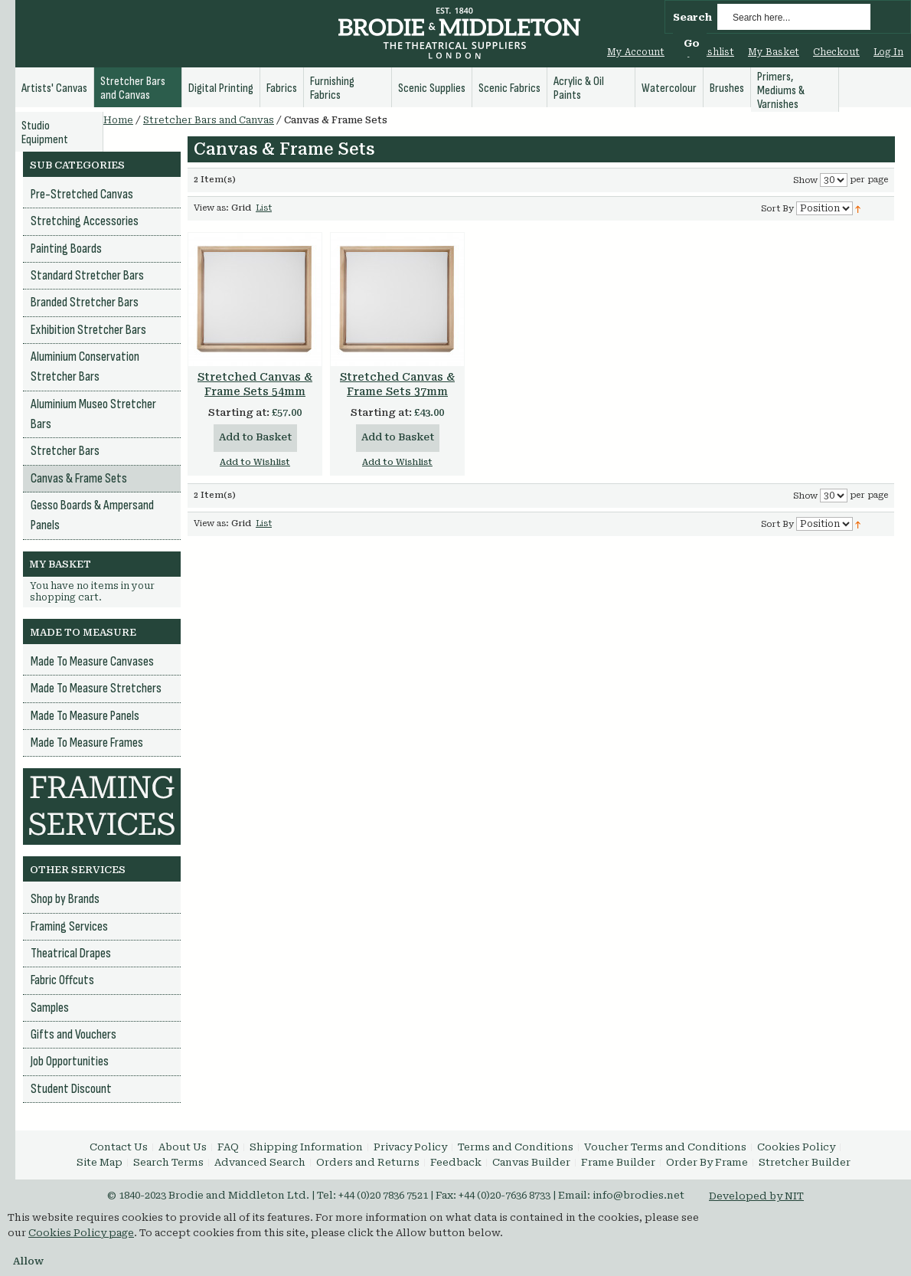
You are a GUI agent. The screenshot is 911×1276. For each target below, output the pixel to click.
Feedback (456, 1162)
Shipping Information (306, 1147)
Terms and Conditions (515, 1147)
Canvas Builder (531, 1162)
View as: (211, 208)
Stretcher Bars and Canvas (208, 120)
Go (692, 43)
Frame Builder (618, 1162)
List (264, 208)
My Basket (773, 52)
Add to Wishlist (255, 462)
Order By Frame (707, 1162)
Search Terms (168, 1162)
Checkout (836, 52)
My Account (635, 52)
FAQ (228, 1147)
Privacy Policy (410, 1147)
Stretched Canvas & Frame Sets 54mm (255, 384)
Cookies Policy (796, 1147)
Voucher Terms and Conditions (665, 1147)
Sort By (777, 209)
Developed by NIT (756, 1196)
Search (692, 17)
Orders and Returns (368, 1162)
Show (805, 180)
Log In (888, 52)
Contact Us (119, 1147)
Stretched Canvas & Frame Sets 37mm (397, 384)
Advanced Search (259, 1162)
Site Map (99, 1162)
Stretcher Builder (805, 1162)
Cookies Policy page (81, 1232)
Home (118, 120)
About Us (182, 1147)
